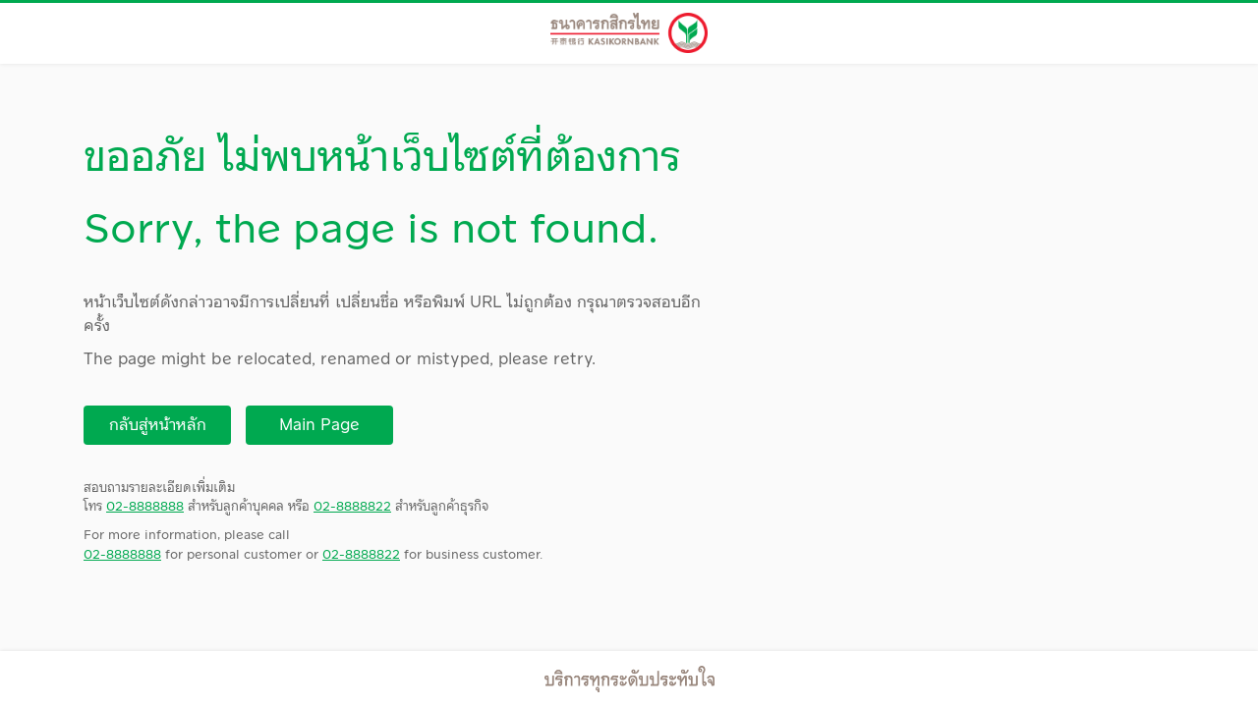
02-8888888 (145, 507)
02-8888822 (352, 507)
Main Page (319, 425)
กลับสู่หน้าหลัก (157, 425)
